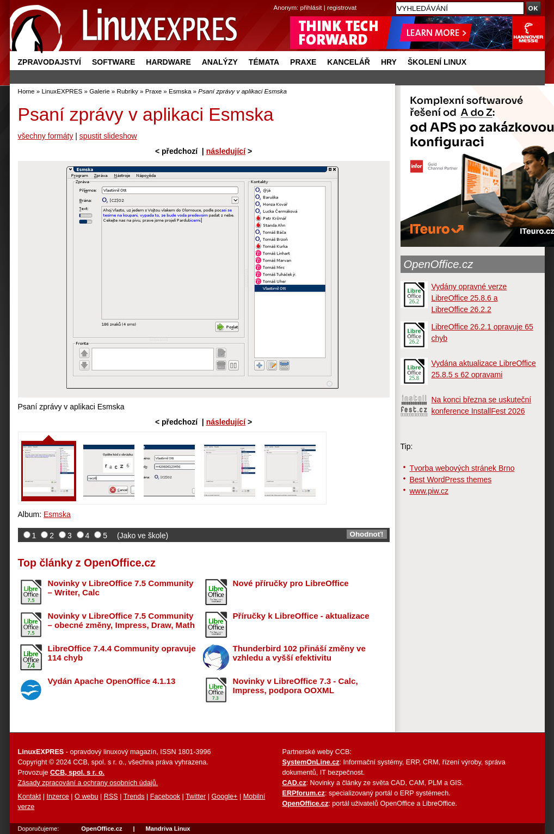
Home (26, 91)
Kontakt (29, 796)
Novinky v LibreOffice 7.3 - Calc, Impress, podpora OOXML (295, 685)
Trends (134, 796)
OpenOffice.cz (438, 264)
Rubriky (127, 91)
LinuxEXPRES (61, 91)
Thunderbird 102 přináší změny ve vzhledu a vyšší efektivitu (299, 653)
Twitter (196, 796)
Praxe (303, 62)
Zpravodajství (49, 62)
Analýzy (220, 62)
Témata (264, 62)
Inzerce (58, 796)
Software (113, 62)
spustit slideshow (108, 136)
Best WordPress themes (451, 479)
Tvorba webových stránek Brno (462, 468)
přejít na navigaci (277, 0)
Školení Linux (437, 62)
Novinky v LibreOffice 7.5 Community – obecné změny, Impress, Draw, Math (121, 620)
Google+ (224, 796)
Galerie (99, 91)
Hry (389, 62)
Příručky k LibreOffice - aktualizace (301, 615)
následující (225, 151)
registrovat (341, 7)
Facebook (165, 796)
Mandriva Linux (167, 828)
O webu (86, 796)
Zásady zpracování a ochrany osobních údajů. (88, 783)
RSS (111, 796)
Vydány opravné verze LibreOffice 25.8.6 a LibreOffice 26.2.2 (469, 298)
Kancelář (348, 62)
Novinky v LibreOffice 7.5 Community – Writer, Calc (121, 587)
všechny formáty (45, 136)
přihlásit (311, 7)
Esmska (180, 91)
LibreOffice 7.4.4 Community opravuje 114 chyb (122, 653)
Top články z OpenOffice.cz (87, 563)
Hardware (168, 62)
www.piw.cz (429, 491)
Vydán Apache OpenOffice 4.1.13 (112, 681)
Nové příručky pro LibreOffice (291, 583)
